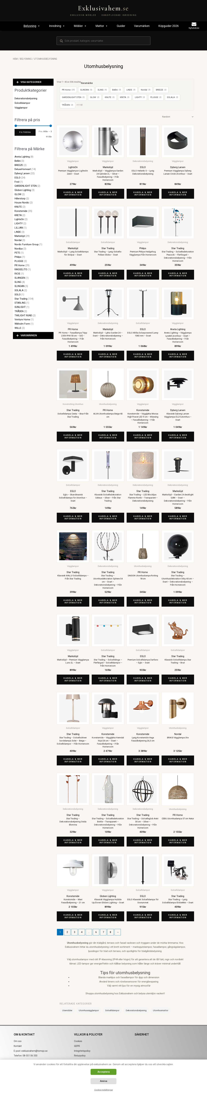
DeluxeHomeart (23, 169)
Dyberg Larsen (22, 173)
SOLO (18, 294)
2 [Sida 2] (67, 932)
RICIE (17, 273)
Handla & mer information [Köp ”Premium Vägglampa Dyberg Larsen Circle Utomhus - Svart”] (177, 193)
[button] (33, 82)
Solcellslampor (22, 103)
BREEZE (19, 165)
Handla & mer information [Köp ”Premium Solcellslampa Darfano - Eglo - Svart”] (142, 679)
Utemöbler (67, 1010)
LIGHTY (19, 223)
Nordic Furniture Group (27, 244)
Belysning (32, 26)
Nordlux (19, 248)
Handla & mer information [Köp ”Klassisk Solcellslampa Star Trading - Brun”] (177, 679)
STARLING (20, 302)
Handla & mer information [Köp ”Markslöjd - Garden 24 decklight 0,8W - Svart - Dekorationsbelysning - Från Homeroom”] (177, 517)
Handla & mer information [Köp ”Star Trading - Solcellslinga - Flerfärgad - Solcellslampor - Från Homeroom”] (107, 679)
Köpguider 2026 (168, 26)
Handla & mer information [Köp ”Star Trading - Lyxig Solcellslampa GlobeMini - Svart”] (177, 916)
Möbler (80, 26)
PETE (17, 252)
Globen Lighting (23, 190)
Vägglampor (21, 107)
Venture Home (22, 319)
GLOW (18, 194)
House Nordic (22, 202)
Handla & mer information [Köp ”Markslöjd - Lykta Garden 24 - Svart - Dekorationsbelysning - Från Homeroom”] (107, 355)
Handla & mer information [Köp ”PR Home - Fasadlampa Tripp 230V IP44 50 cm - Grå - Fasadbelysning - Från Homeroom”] (72, 355)
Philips (18, 256)
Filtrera (25, 132)
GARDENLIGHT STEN (26, 185)
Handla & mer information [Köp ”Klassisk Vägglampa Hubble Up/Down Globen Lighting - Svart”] (107, 916)
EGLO (17, 177)
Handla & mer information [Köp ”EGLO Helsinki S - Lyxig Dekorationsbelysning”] (142, 193)
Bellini (18, 160)
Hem (15, 59)
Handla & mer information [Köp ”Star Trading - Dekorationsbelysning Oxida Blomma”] (72, 841)
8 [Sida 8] (110, 932)
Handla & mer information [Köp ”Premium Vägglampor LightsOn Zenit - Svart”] (72, 193)
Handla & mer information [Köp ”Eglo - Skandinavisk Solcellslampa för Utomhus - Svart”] (72, 517)
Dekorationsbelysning (26, 98)
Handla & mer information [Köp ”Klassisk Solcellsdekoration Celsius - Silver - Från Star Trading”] (107, 517)
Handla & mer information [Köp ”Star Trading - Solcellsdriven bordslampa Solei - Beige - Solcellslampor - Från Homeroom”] (72, 760)
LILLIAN (19, 227)
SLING (18, 282)
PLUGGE (19, 261)
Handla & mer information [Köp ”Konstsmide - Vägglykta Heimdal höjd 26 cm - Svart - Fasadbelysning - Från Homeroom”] (107, 760)
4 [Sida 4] (81, 932)
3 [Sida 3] (74, 932)
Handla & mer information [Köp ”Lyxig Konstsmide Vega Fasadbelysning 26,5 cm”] (142, 760)
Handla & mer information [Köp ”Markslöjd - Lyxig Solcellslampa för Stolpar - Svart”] (72, 274)
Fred (17, 181)
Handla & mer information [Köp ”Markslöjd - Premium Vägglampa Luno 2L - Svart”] (72, 679)
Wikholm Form (22, 323)
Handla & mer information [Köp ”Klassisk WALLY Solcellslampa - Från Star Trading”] (72, 601)
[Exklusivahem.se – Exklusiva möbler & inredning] (103, 10)
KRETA (18, 215)
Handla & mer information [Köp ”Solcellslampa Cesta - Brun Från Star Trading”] (72, 436)
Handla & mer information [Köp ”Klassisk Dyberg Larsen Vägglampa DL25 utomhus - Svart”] (177, 436)
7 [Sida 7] (103, 932)
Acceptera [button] (104, 1071)
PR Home (20, 265)
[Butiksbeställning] (177, 117)
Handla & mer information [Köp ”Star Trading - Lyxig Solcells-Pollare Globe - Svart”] (107, 274)
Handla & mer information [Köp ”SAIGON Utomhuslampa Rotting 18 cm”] (142, 601)
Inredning (57, 26)
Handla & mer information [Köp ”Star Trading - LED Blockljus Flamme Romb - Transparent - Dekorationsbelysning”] (142, 517)
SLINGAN (19, 286)
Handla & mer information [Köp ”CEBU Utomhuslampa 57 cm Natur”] (177, 841)
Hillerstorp (20, 198)
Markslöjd (20, 236)
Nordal (18, 240)
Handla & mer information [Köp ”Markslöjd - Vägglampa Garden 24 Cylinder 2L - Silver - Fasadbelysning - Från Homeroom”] (107, 193)
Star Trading (21, 298)
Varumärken (142, 26)
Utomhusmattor (160, 1010)
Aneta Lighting (22, 156)
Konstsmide (21, 211)
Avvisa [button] (103, 1081)
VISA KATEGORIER (31, 82)
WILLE (18, 328)
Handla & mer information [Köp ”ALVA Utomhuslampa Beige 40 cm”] (107, 436)
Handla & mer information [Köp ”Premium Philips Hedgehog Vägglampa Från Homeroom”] (142, 274)
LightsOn (19, 219)
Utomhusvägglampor (89, 1010)
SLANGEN (20, 277)
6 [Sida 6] (96, 932)
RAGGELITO (21, 269)
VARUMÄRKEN (29, 335)
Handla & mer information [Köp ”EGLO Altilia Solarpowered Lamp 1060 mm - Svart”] (142, 355)
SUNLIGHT (20, 307)
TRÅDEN (19, 311)
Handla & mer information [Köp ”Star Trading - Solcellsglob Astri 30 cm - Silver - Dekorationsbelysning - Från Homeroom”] (142, 841)
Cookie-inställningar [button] (103, 1090)
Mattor (102, 26)
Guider (121, 26)
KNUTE (18, 206)
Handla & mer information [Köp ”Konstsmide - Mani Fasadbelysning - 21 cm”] (72, 916)
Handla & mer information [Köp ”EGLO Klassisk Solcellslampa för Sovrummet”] (142, 916)
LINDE (18, 231)
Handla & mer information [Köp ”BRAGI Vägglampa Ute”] (177, 760)
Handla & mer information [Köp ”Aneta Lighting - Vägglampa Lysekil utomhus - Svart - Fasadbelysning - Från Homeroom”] (177, 355)
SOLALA (19, 290)
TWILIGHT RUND (23, 315)
